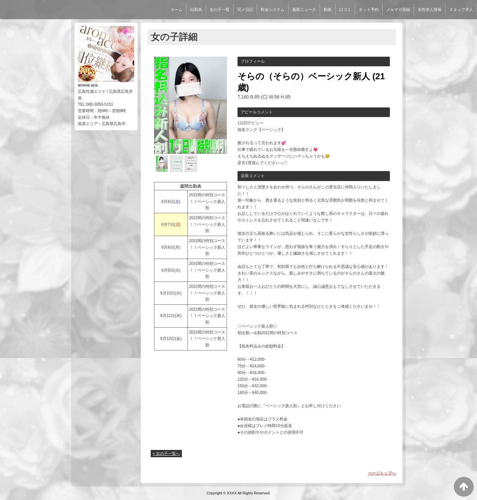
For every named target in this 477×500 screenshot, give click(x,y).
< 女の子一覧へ (166, 453)
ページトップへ (382, 473)
